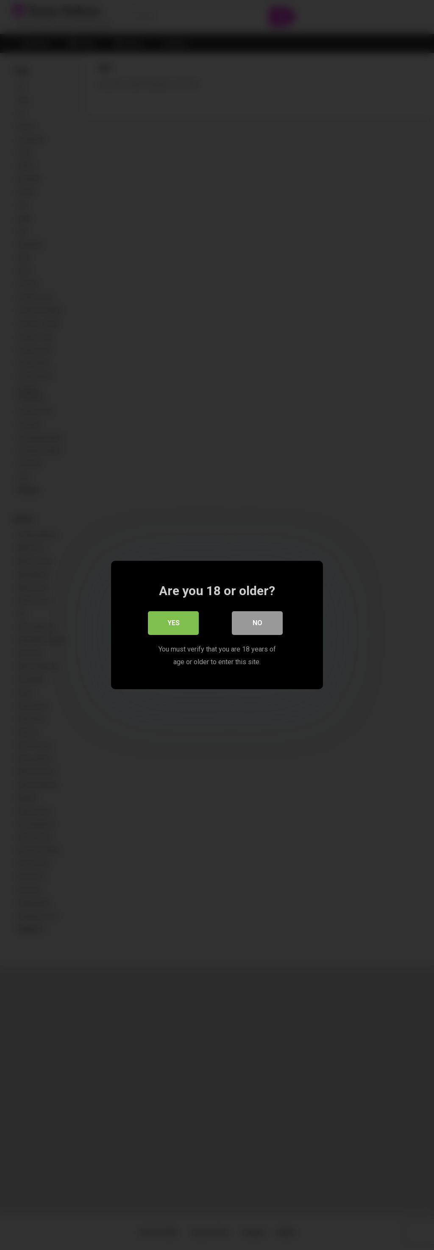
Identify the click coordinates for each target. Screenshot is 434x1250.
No (257, 623)
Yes (173, 623)
